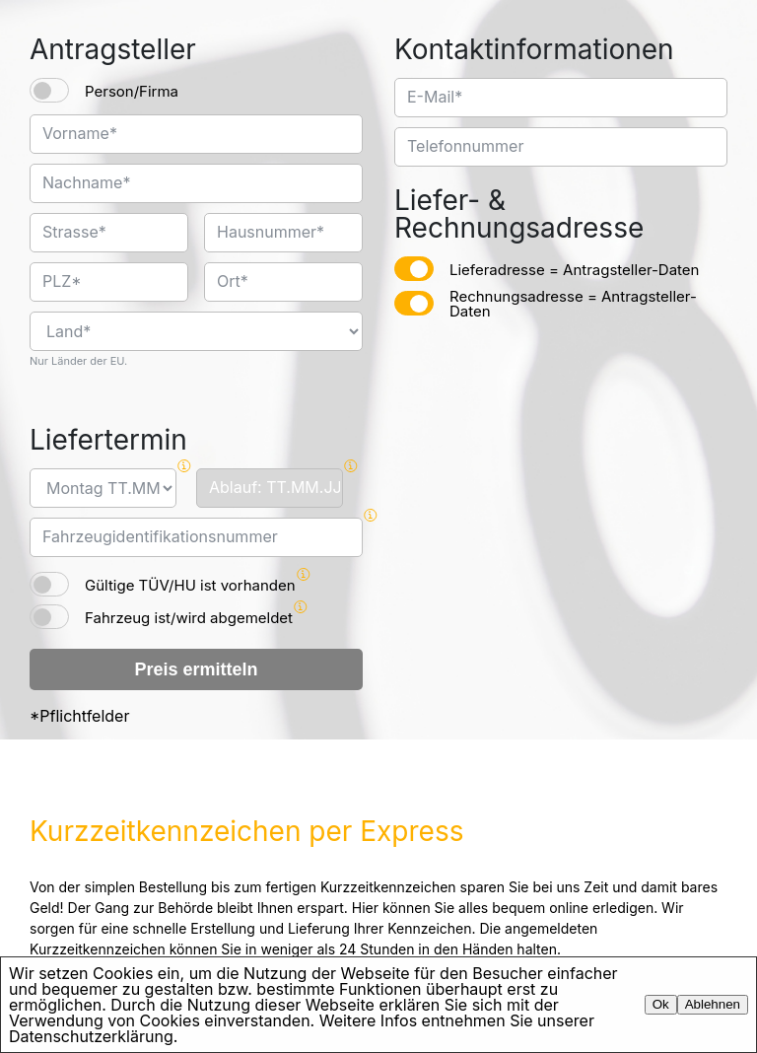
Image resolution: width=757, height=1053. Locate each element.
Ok (661, 1004)
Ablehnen (712, 1004)
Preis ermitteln (195, 669)
